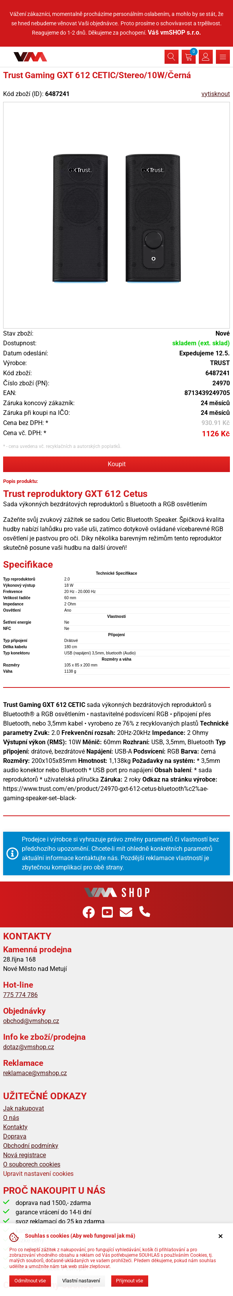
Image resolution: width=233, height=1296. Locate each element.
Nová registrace (24, 1155)
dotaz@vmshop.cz (28, 1047)
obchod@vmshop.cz (31, 1021)
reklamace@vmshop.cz (35, 1073)
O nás (11, 1117)
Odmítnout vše (30, 1281)
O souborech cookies (31, 1164)
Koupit (117, 464)
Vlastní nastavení (81, 1281)
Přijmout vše (129, 1281)
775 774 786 (20, 995)
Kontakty (15, 1127)
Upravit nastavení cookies (38, 1173)
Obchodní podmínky (30, 1145)
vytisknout (215, 94)
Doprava (14, 1136)
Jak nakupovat (23, 1108)
